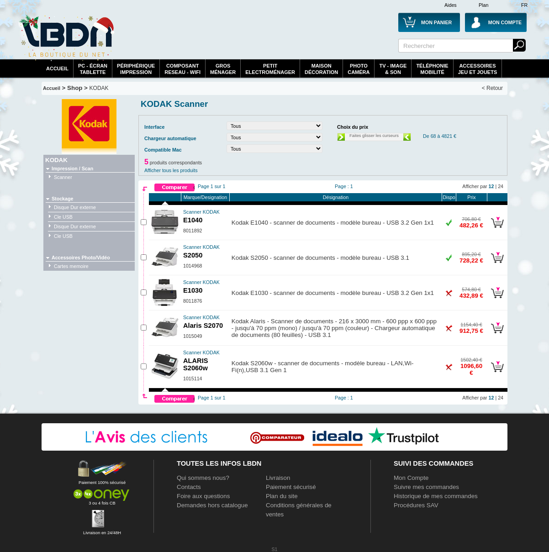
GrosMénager (223, 69)
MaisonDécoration (321, 69)
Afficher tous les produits (171, 170)
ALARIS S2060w (201, 361)
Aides (450, 5)
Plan (483, 5)
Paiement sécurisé (291, 487)
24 (500, 186)
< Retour (492, 88)
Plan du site (282, 496)
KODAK (99, 88)
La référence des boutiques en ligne (67, 37)
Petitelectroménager (270, 69)
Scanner (63, 177)
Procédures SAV (416, 505)
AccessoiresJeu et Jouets (477, 69)
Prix (471, 197)
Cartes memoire (71, 266)
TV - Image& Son (392, 69)
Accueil (57, 68)
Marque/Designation (205, 197)
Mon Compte (411, 477)
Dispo (449, 197)
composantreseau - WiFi (182, 69)
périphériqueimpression (136, 69)
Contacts (189, 487)
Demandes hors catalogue (212, 505)
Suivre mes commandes (426, 487)
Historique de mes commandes (436, 496)
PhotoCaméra (359, 69)
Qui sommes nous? (203, 477)
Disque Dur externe (75, 207)
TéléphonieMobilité (432, 69)
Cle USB (63, 217)
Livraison (278, 477)
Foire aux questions (203, 496)
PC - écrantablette (92, 69)
